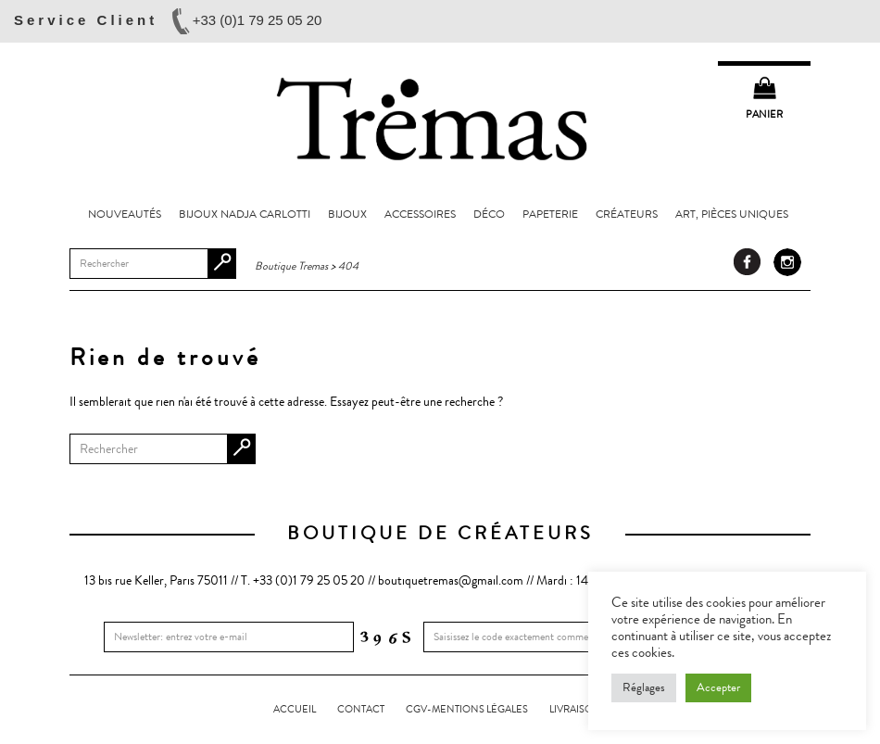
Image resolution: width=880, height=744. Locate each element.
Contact (360, 709)
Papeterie (550, 214)
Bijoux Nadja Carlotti (244, 214)
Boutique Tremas (440, 117)
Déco (489, 214)
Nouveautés (124, 214)
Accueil (294, 709)
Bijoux (347, 214)
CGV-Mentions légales (467, 709)
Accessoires (420, 214)
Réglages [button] (643, 687)
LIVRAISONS (578, 709)
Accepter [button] (718, 687)
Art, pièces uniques (731, 214)
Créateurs (627, 214)
